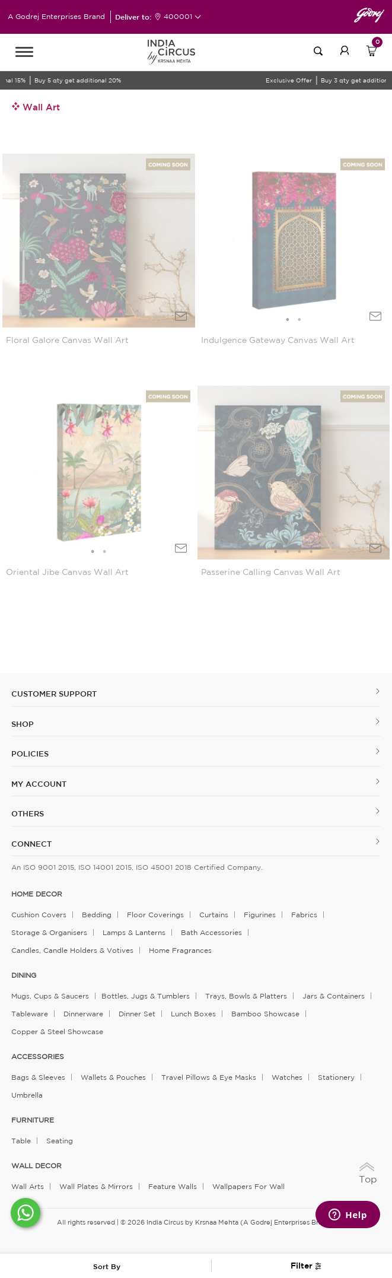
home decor (36, 894)
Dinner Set (137, 1013)
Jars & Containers (333, 996)
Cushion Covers (38, 914)
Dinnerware (83, 1013)
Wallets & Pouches (113, 1077)
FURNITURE (32, 1120)
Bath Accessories (211, 932)
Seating (59, 1140)
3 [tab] (104, 320)
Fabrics (304, 914)
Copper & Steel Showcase (57, 1031)
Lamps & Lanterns (134, 932)
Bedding (96, 914)
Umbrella (27, 1095)
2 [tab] (92, 320)
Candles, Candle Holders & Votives (72, 950)
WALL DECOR (36, 1165)
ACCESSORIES (37, 1056)
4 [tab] (116, 320)
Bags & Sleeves (38, 1077)
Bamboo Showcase (265, 1013)
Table (21, 1140)
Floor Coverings (155, 914)
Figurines (260, 914)
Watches (287, 1077)
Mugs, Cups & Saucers (50, 996)
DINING (23, 975)
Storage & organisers (49, 932)
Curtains (213, 914)
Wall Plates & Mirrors (96, 1186)
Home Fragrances (180, 950)
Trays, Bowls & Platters (246, 996)
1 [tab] (81, 320)
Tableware (29, 1013)
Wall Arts (27, 1186)
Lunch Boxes (193, 1013)
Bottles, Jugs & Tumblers (145, 996)
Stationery (336, 1077)
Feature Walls (172, 1186)
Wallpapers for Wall (248, 1186)
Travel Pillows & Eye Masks (208, 1077)
